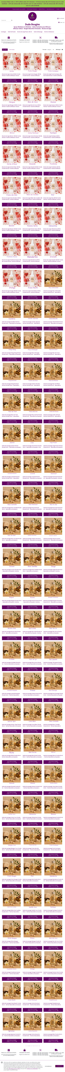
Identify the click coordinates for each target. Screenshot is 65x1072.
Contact (57, 9)
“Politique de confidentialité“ (32, 1068)
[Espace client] (60, 18)
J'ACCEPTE (59, 1066)
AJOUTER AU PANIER (11, 80)
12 (39, 1045)
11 (37, 1045)
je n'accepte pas (48, 1066)
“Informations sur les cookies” (14, 1068)
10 (35, 1045)
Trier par (44, 49)
